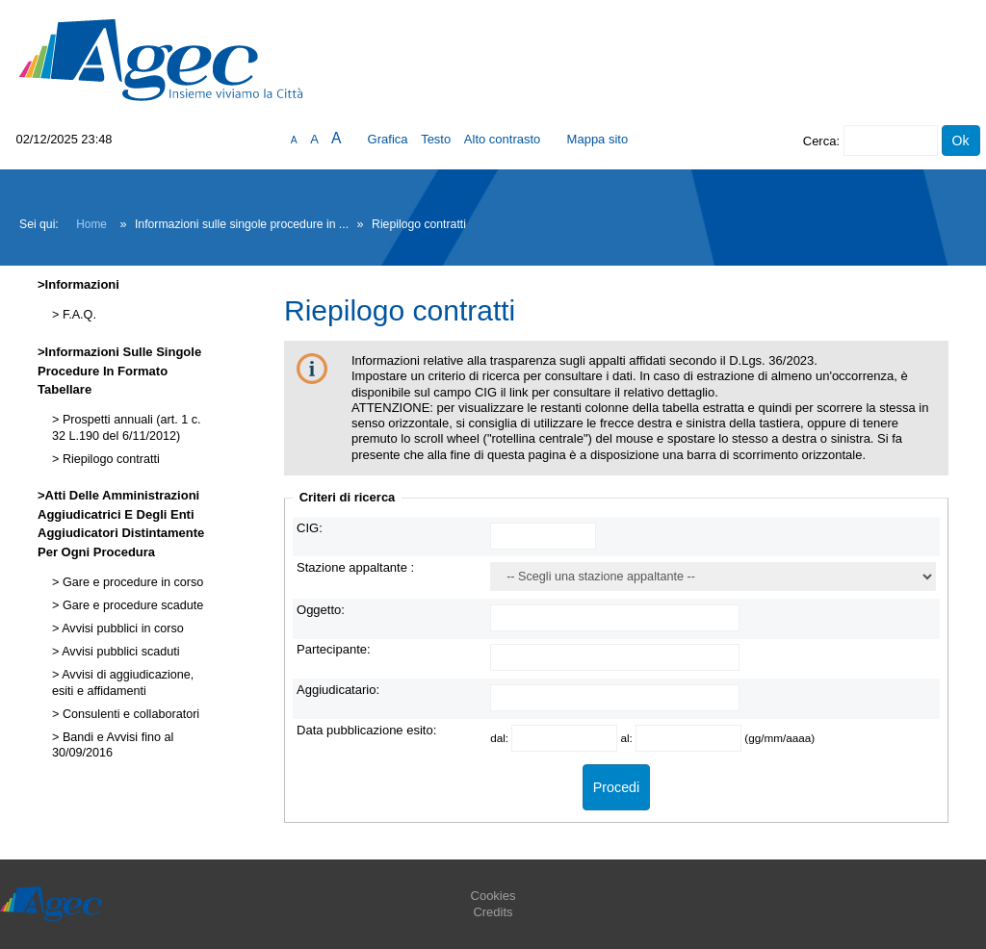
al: (628, 737)
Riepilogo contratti (109, 459)
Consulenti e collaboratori (129, 714)
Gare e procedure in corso (131, 582)
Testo (436, 139)
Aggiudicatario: (338, 689)
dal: (500, 737)
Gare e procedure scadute (131, 605)
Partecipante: (334, 649)
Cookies (493, 895)
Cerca (820, 141)
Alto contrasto (502, 139)
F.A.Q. (77, 314)
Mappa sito (598, 139)
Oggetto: (321, 610)
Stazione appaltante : (355, 567)
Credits (492, 912)
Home (91, 224)
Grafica (388, 139)
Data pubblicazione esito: (366, 730)
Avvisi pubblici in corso (121, 628)
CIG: (310, 528)
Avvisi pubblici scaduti (119, 651)
